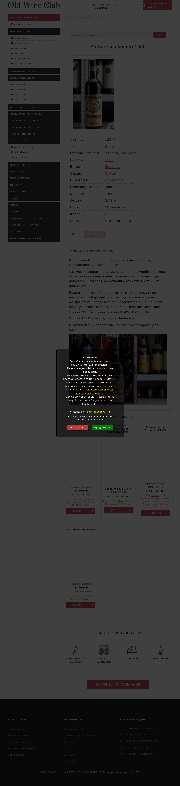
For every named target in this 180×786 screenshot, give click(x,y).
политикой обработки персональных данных (94, 391)
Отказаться (77, 427)
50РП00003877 (96, 411)
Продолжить (102, 427)
